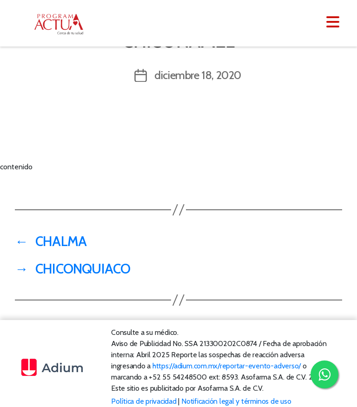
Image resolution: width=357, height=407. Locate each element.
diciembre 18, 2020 (197, 75)
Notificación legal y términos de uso (236, 401)
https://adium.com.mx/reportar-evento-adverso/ (226, 365)
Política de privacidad (144, 401)
